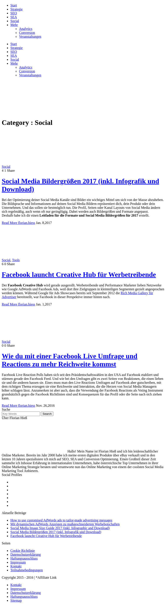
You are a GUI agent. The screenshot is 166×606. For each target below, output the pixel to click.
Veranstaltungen (30, 36)
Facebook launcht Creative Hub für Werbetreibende (79, 274)
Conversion (27, 32)
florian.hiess (26, 223)
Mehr (14, 25)
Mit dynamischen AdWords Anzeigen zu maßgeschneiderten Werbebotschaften (65, 524)
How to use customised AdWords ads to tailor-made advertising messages (61, 520)
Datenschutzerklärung (25, 554)
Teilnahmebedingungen (26, 570)
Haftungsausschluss (24, 558)
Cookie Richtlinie (22, 550)
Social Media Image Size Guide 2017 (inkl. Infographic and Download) (60, 528)
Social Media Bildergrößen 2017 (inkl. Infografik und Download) (55, 532)
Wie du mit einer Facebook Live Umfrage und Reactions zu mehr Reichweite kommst (69, 360)
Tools (16, 260)
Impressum (18, 562)
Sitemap (16, 600)
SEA (13, 17)
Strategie (16, 9)
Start (13, 5)
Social (14, 21)
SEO (13, 13)
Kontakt (16, 566)
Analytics (25, 29)
